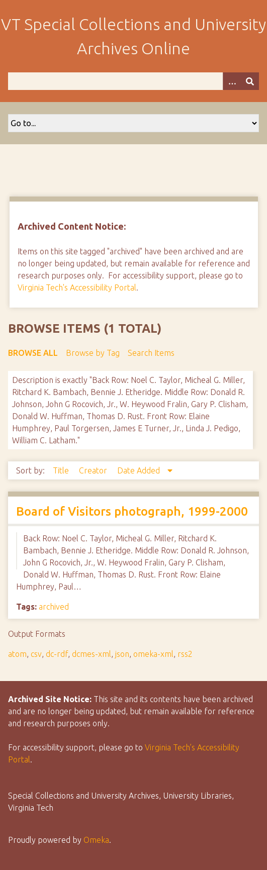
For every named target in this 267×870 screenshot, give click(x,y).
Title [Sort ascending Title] (62, 470)
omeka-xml (153, 653)
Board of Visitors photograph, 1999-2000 (132, 511)
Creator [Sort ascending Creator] (94, 470)
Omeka (96, 839)
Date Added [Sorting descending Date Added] (139, 470)
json (122, 653)
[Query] (133, 81)
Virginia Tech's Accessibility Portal (77, 287)
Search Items (151, 352)
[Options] (232, 81)
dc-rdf (57, 653)
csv (36, 653)
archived (54, 606)
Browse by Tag (93, 352)
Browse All (33, 352)
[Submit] (250, 81)
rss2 (185, 653)
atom (17, 653)
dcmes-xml (91, 653)
